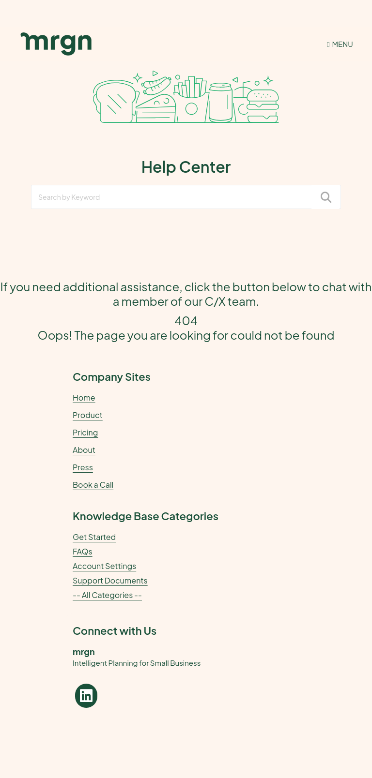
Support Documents (110, 580)
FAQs (83, 551)
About (84, 450)
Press (83, 467)
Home (84, 397)
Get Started (94, 537)
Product (88, 415)
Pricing (85, 432)
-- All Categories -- (107, 595)
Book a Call (93, 484)
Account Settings (104, 566)
